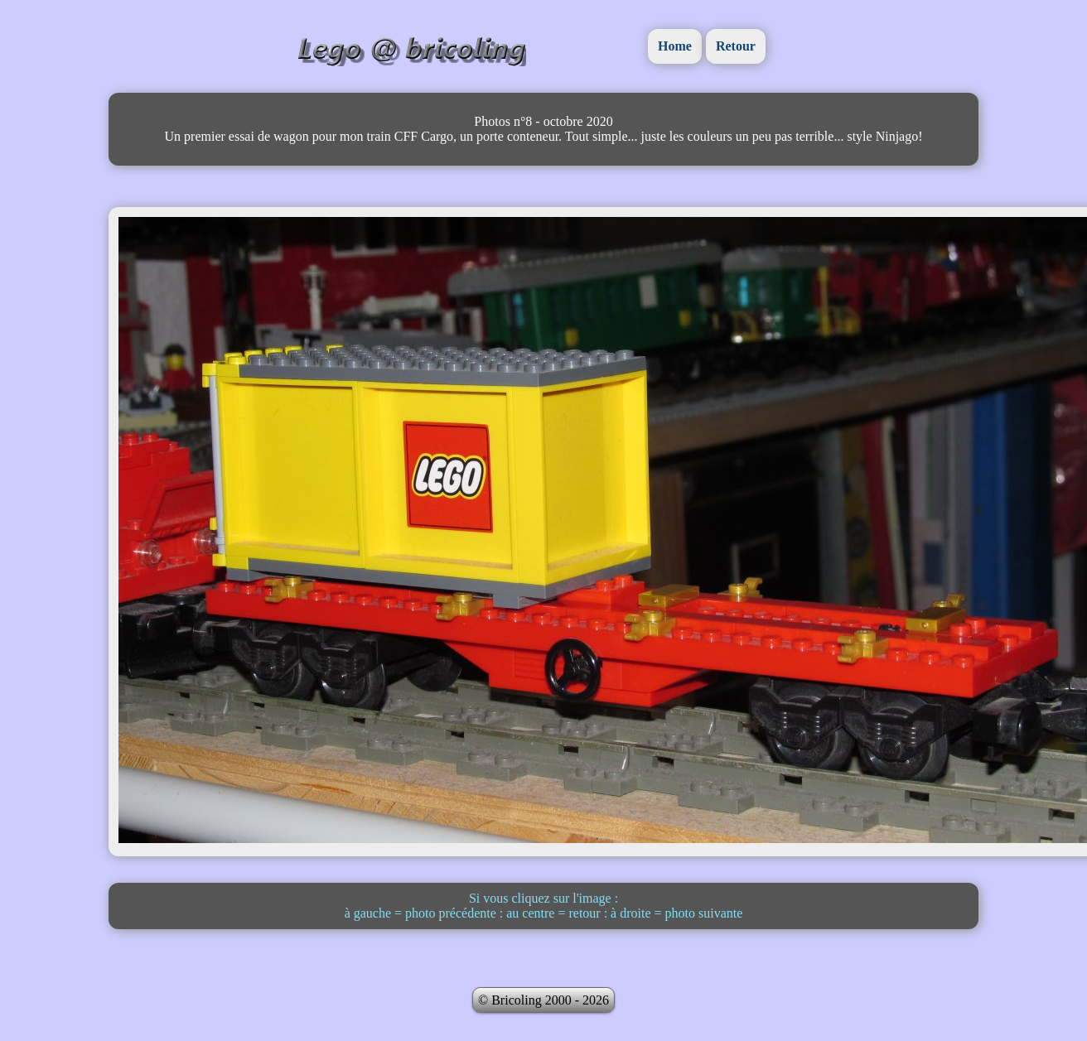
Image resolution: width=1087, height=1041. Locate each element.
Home (675, 46)
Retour (736, 46)
